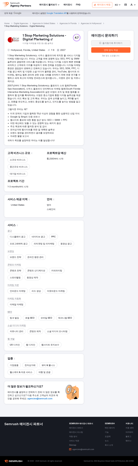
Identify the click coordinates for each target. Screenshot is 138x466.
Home (7, 23)
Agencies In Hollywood (91, 23)
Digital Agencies (21, 23)
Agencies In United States (43, 23)
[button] (118, 4)
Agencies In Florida (68, 23)
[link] (67, 5)
